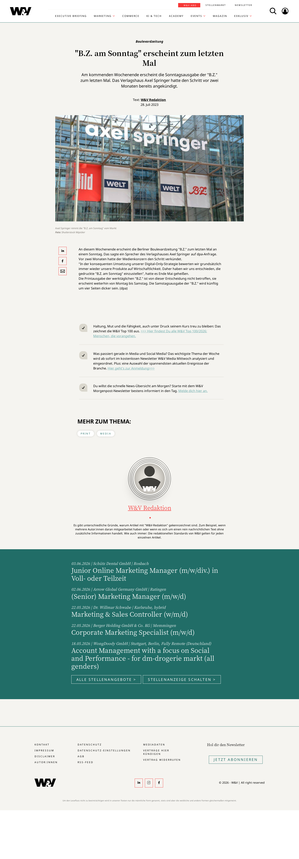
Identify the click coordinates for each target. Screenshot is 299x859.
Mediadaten (154, 744)
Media (105, 433)
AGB (81, 756)
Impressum (44, 750)
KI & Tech (154, 16)
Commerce (130, 16)
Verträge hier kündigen (156, 752)
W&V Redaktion (153, 99)
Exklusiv (241, 16)
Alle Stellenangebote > (106, 679)
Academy (176, 16)
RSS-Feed (85, 762)
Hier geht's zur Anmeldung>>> (131, 368)
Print (86, 433)
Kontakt (42, 744)
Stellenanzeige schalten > (182, 679)
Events (196, 16)
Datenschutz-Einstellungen (104, 750)
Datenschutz (90, 744)
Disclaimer (45, 756)
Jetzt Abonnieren (236, 759)
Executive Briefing (71, 16)
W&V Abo (190, 5)
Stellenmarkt (216, 5)
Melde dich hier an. (193, 391)
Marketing (103, 16)
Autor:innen (46, 762)
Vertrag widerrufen (162, 760)
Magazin (220, 16)
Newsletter (243, 5)
